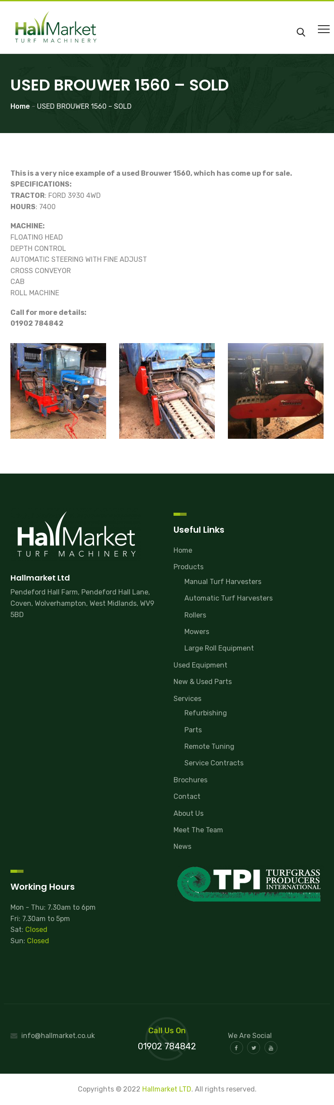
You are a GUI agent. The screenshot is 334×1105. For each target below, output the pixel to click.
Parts (193, 730)
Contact (187, 796)
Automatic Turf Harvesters (228, 598)
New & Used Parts (203, 682)
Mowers (196, 632)
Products (189, 567)
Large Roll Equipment (219, 648)
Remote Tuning (209, 746)
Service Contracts (214, 763)
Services (187, 698)
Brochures (190, 780)
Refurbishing (205, 713)
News (182, 846)
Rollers (195, 615)
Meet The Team (198, 830)
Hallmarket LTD (166, 1089)
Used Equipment (200, 665)
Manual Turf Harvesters (222, 582)
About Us (189, 813)
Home (183, 550)
